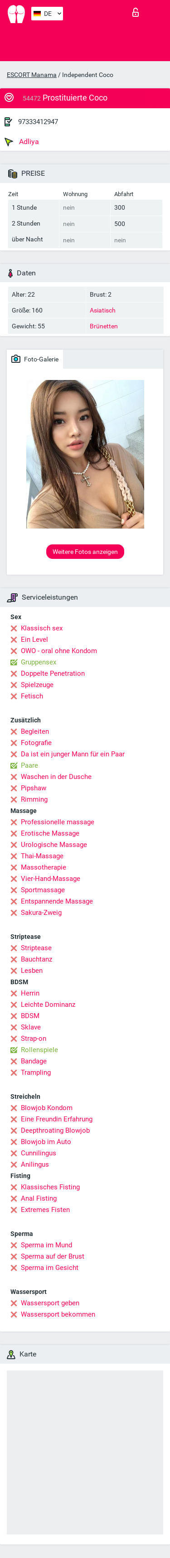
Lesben (32, 971)
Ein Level (34, 639)
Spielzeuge (37, 685)
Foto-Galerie (34, 359)
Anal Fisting (39, 1198)
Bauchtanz (36, 959)
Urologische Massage (54, 845)
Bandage (34, 1061)
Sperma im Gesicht (49, 1268)
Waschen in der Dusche (56, 777)
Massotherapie (43, 867)
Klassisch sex (42, 628)
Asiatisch (103, 310)
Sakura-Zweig (41, 913)
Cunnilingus (38, 1153)
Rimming (34, 799)
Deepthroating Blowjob (55, 1130)
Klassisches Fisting (50, 1187)
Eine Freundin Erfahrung (56, 1119)
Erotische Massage (50, 833)
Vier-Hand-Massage (50, 879)
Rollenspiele (39, 1050)
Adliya (22, 141)
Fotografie (36, 743)
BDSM (30, 1016)
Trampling (36, 1072)
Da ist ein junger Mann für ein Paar (73, 754)
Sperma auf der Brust (52, 1256)
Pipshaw (33, 788)
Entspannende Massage (57, 901)
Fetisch (32, 696)
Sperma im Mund (46, 1245)
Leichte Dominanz (48, 1004)
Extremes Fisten (45, 1210)
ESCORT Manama (32, 74)
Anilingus (35, 1164)
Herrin (30, 993)
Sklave (31, 1027)
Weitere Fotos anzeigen (85, 551)
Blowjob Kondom (47, 1108)
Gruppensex (38, 662)
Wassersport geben (50, 1303)
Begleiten (35, 731)
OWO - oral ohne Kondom (59, 651)
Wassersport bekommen (58, 1314)
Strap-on (33, 1038)
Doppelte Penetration (53, 673)
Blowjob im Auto (46, 1142)
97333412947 (38, 122)
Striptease (36, 948)
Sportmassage (43, 890)
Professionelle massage (57, 822)
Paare (29, 765)
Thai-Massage (42, 856)
